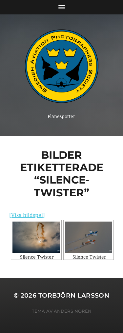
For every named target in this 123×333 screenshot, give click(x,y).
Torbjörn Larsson (74, 295)
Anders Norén (73, 311)
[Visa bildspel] (27, 215)
